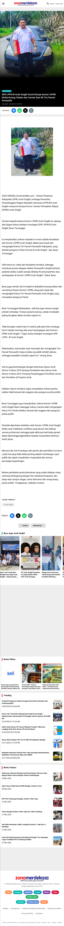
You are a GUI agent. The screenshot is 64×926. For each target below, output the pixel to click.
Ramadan (21, 902)
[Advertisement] (32, 602)
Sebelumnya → (38, 525)
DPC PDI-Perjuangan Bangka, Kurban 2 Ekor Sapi (20, 799)
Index (8, 892)
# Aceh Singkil (8, 505)
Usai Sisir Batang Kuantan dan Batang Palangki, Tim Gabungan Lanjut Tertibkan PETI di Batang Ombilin (25, 838)
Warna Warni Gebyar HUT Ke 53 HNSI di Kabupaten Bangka (23, 740)
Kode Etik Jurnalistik (54, 908)
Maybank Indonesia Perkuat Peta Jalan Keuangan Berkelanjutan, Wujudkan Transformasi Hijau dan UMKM (25, 753)
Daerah (37, 892)
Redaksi (5, 908)
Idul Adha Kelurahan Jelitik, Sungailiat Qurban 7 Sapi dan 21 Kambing (24, 825)
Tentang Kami (15, 908)
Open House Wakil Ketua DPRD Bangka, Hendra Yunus (22, 786)
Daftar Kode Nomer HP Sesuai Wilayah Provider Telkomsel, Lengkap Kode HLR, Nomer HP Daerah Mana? (23, 728)
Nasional (28, 892)
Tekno (55, 892)
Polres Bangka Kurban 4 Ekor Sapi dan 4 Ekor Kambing (22, 812)
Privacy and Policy (27, 913)
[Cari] (47, 3)
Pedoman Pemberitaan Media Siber (33, 908)
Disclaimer (39, 913)
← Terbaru (24, 525)
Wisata (46, 892)
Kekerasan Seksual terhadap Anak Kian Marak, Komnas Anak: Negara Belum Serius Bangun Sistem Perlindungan (24, 774)
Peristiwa (18, 892)
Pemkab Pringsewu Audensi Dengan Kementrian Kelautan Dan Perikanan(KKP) (25, 702)
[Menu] (4, 3)
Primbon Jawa (32, 897)
